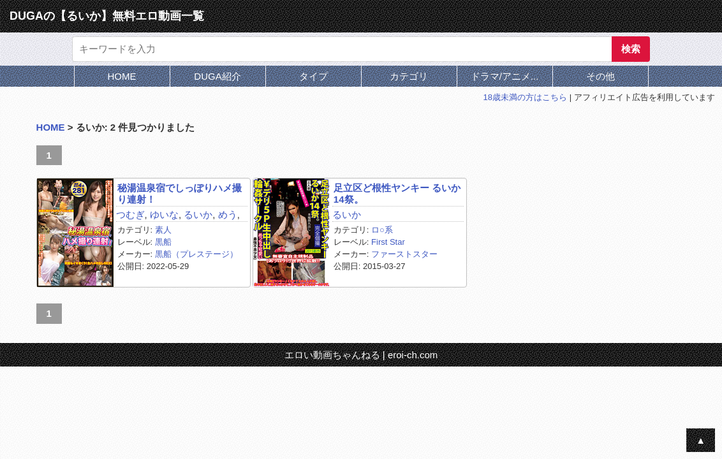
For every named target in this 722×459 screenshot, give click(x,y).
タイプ (313, 76)
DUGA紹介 (217, 76)
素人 (163, 230)
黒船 (163, 242)
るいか (198, 214)
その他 (600, 76)
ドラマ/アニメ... (505, 76)
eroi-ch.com (413, 354)
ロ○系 (382, 230)
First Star (388, 242)
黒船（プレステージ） (196, 254)
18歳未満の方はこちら (525, 97)
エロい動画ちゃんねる (332, 354)
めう (227, 214)
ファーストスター (404, 254)
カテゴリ (409, 76)
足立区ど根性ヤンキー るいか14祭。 (397, 193)
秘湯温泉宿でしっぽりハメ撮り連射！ (179, 193)
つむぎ (130, 214)
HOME (122, 76)
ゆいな (164, 214)
